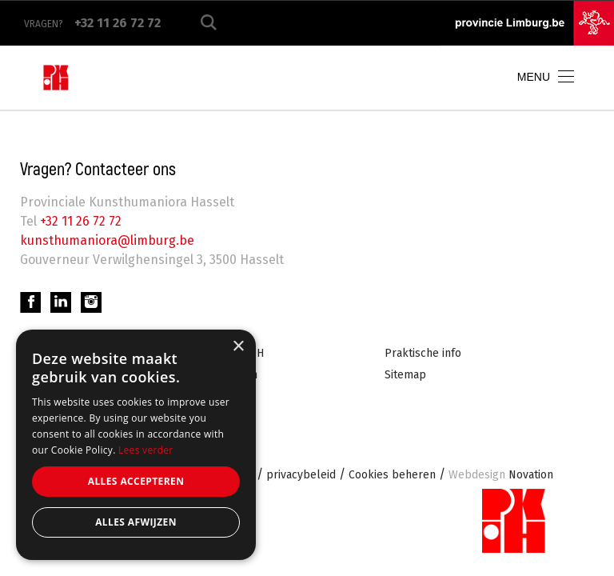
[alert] (136, 445)
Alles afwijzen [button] (136, 522)
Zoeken (209, 23)
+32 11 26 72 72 (79, 221)
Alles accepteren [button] (136, 481)
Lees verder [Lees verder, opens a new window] (145, 450)
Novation (501, 475)
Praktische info (423, 353)
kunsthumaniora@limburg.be (107, 240)
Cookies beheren (392, 475)
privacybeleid (301, 475)
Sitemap (405, 375)
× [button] (238, 347)
